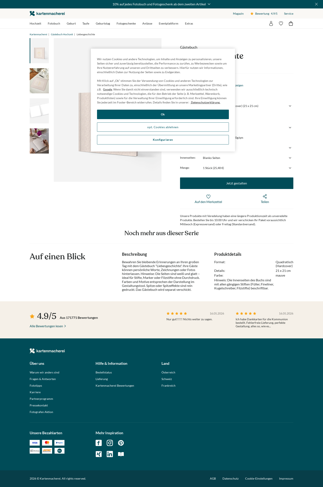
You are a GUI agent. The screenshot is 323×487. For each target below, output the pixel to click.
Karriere (35, 392)
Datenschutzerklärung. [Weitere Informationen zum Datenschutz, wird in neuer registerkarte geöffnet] (205, 102)
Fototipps (36, 385)
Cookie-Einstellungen (259, 478)
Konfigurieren (163, 139)
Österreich (168, 372)
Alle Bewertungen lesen (46, 326)
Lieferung (102, 379)
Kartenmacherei (38, 34)
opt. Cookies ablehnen (163, 127)
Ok (163, 114)
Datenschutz (230, 478)
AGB (213, 478)
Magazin (238, 13)
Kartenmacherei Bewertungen (115, 385)
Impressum (286, 478)
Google (107, 89)
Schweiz (167, 379)
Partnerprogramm (41, 398)
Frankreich (169, 385)
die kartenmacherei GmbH (47, 13)
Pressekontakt (39, 405)
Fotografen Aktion (41, 412)
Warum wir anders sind (44, 372)
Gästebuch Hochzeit (62, 34)
